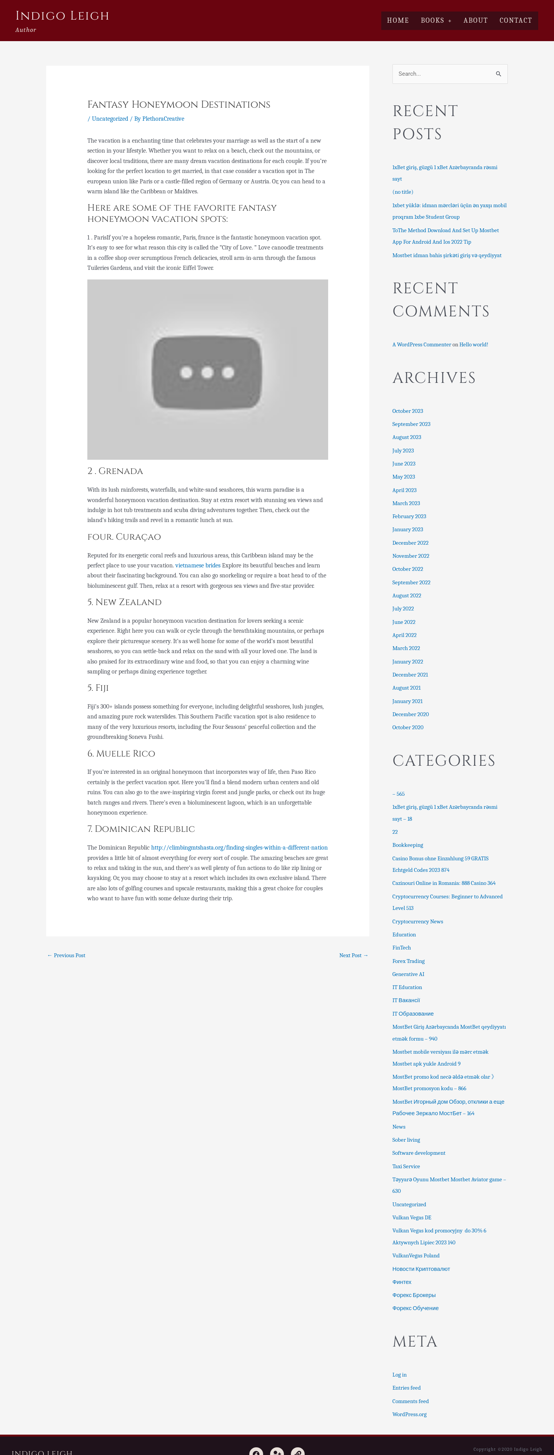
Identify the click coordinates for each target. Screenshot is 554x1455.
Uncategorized (110, 118)
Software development (419, 1139)
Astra (493, 1442)
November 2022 (410, 551)
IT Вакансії (406, 989)
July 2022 (403, 603)
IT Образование (413, 1002)
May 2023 (403, 474)
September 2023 (411, 422)
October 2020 (408, 720)
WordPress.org (409, 1397)
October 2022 (407, 564)
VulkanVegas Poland (416, 1240)
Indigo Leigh (62, 16)
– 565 (398, 786)
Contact (516, 21)
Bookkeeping (407, 836)
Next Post (354, 955)
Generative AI (408, 963)
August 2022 (406, 590)
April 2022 (404, 629)
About (476, 21)
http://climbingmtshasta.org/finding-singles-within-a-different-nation (239, 847)
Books (436, 21)
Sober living (406, 1126)
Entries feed (406, 1371)
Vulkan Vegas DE (411, 1203)
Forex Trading (408, 950)
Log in (399, 1358)
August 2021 (406, 681)
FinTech (401, 938)
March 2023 (406, 499)
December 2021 (410, 668)
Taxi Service (406, 1152)
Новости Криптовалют (421, 1253)
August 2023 (406, 434)
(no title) (403, 191)
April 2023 (404, 486)
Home (398, 21)
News (398, 1113)
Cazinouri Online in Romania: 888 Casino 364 (444, 874)
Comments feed (410, 1384)
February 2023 (409, 512)
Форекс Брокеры (414, 1279)
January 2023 (407, 525)
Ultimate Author (523, 1442)
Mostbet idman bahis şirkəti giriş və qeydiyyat (447, 253)
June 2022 (404, 616)
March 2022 (406, 642)
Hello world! (473, 342)
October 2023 (407, 409)
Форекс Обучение (415, 1292)
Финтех (402, 1266)
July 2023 (403, 447)
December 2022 (410, 538)
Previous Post (66, 955)
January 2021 (407, 694)
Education (404, 924)
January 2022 (407, 655)
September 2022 (411, 577)
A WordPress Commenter (421, 342)
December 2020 (410, 707)
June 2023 (404, 460)
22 (395, 823)
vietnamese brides (197, 565)
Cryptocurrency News (417, 911)
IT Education (407, 976)
